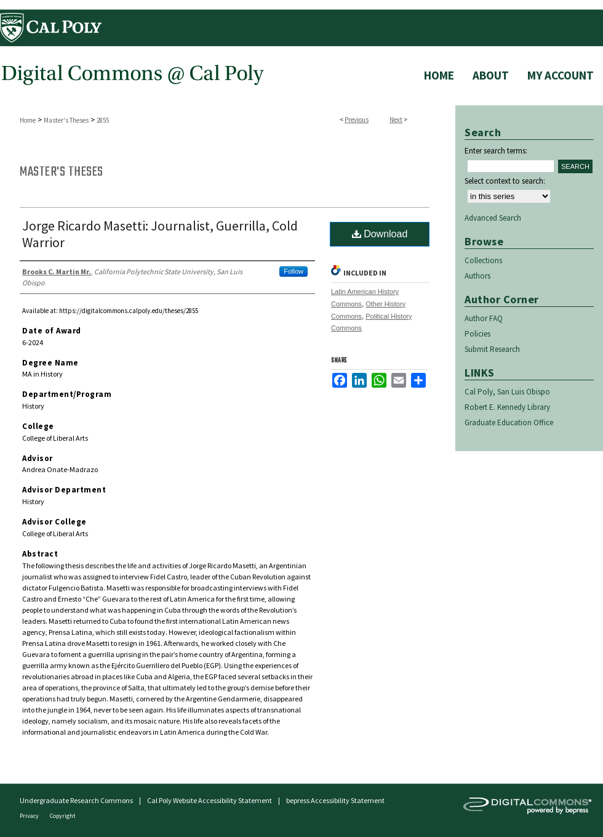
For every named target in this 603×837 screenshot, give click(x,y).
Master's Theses (66, 120)
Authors (477, 276)
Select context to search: (505, 181)
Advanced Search (493, 218)
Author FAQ (484, 318)
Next (395, 119)
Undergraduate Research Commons (76, 800)
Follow (293, 271)
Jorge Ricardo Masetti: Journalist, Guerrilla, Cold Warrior (160, 234)
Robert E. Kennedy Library (507, 407)
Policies (477, 334)
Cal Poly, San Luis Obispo (507, 391)
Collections (483, 260)
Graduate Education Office (509, 422)
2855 (103, 120)
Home (28, 120)
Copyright (63, 816)
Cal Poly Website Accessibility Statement (209, 800)
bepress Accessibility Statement (335, 800)
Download (380, 234)
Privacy (30, 816)
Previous (357, 119)
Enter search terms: (496, 150)
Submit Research (492, 349)
